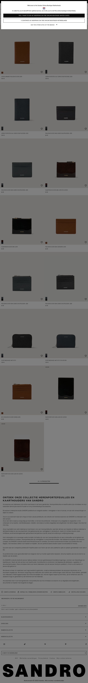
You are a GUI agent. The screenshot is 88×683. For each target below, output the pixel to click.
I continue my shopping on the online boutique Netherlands (44, 20)
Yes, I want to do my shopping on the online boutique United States (44, 15)
